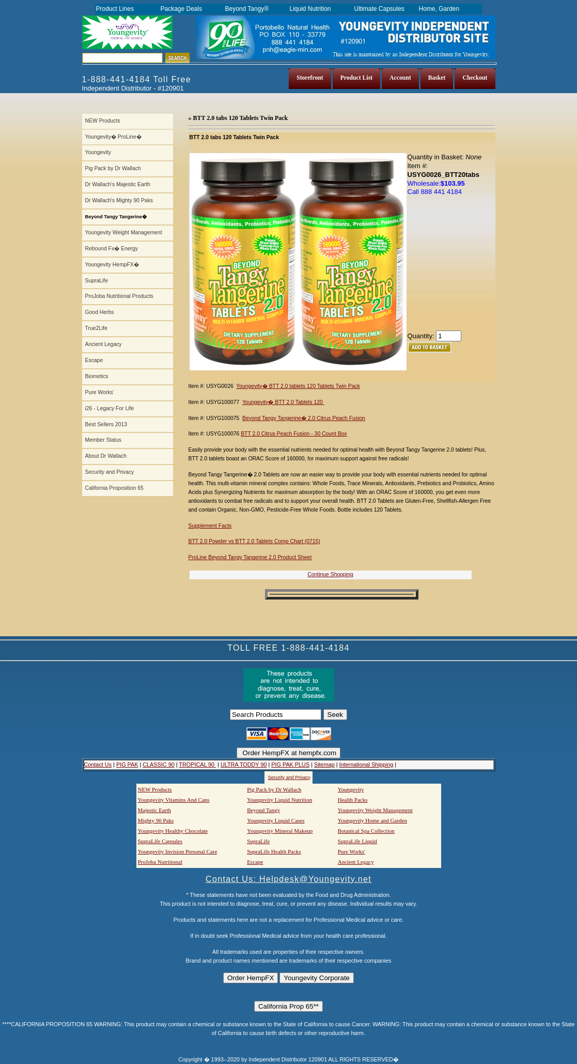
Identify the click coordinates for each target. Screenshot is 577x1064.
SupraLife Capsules (160, 841)
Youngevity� (251, 386)
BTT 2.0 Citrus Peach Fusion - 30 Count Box (294, 434)
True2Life (96, 328)
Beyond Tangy (263, 810)
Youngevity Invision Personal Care (177, 851)
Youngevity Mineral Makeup (280, 831)
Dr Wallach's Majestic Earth (117, 184)
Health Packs (353, 800)
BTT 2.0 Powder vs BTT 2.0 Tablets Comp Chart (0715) (254, 541)
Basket (437, 77)
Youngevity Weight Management (123, 232)
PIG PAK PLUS (290, 764)
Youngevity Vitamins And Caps (174, 800)
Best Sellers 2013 (106, 424)
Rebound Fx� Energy (111, 248)
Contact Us (98, 764)
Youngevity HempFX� (112, 264)
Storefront (310, 77)
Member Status (103, 440)
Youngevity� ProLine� (113, 137)
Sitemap (324, 764)
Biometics (96, 376)
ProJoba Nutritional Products (119, 296)
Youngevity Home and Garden (372, 820)
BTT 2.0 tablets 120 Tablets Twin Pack (314, 386)
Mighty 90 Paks (156, 820)
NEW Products (102, 121)
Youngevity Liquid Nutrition (279, 800)
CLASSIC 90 (158, 764)
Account (400, 77)
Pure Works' (99, 392)
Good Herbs (99, 312)
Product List (356, 77)
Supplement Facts (210, 526)
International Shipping (366, 764)
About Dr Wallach (106, 456)
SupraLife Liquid (357, 841)
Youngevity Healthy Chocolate (173, 831)
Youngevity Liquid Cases (275, 820)
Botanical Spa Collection (366, 831)
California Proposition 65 (114, 488)
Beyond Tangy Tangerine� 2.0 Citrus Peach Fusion (303, 418)
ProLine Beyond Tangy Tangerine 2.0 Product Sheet (250, 557)
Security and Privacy (109, 472)
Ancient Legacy (103, 344)
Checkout (474, 77)
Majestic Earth (154, 810)
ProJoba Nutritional (160, 862)
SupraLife (96, 280)
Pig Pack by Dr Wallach (113, 168)
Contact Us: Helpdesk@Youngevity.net (288, 879)
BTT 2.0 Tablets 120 (298, 402)
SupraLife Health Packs (274, 851)
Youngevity (98, 152)
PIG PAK (127, 764)
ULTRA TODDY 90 (244, 764)
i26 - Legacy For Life (109, 408)
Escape (94, 360)
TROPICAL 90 (197, 764)
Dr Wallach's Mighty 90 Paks (119, 200)
